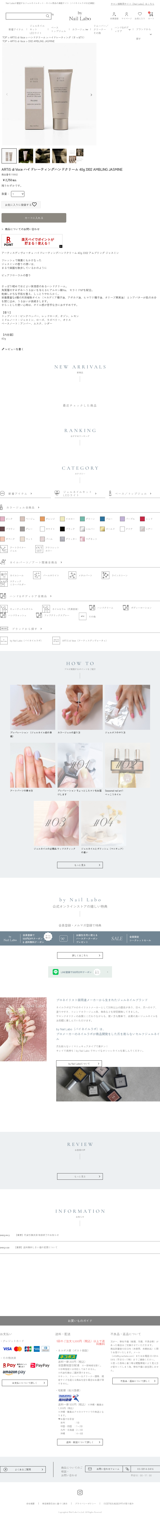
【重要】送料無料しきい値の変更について (29, 1247)
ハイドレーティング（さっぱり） (67, 37)
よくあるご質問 (23, 1469)
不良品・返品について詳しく (135, 1381)
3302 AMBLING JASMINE (41, 41)
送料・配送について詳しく (80, 1442)
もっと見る (80, 865)
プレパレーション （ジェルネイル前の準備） (32, 732)
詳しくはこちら (80, 955)
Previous (6, 94)
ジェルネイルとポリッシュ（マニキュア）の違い (103, 848)
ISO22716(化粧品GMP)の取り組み (119, 1503)
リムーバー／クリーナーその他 (101, 29)
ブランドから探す (143, 33)
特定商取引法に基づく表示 (54, 1503)
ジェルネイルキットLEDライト (37, 29)
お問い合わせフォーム (108, 1468)
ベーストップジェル (58, 29)
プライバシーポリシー (85, 1503)
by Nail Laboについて (79, 1063)
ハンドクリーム (37, 37)
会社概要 (30, 1503)
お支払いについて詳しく (24, 1382)
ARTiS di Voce (17, 37)
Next (92, 94)
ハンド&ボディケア (122, 29)
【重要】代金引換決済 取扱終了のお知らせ (29, 1234)
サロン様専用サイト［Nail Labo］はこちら (132, 3)
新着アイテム (16, 29)
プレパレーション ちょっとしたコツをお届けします (80, 790)
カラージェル (79, 29)
